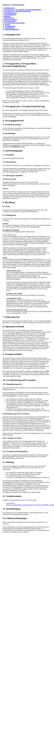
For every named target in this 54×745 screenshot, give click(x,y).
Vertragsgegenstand (10, 13)
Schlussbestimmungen (12, 29)
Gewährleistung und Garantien (15, 23)
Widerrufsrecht (9, 18)
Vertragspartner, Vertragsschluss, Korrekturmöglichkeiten (22, 9)
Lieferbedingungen (10, 14)
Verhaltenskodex (10, 26)
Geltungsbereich (9, 8)
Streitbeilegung (9, 28)
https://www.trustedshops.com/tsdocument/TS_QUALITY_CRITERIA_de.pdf (30, 505)
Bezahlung (7, 16)
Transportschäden (10, 21)
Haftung (7, 24)
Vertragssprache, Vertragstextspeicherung (17, 11)
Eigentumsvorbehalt (10, 19)
